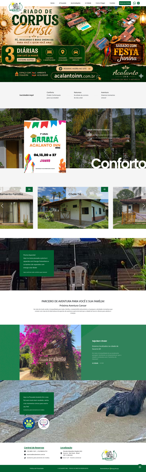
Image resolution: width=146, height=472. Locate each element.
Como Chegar (100, 3)
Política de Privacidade (36, 468)
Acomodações (75, 3)
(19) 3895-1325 (31, 451)
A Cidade (88, 3)
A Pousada (62, 3)
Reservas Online (125, 3)
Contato (112, 3)
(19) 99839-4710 (42, 451)
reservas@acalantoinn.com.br (36, 454)
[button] (2, 39)
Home (52, 3)
